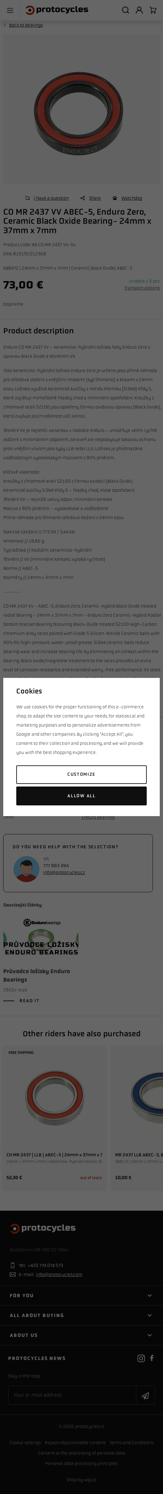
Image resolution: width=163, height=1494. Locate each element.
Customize (81, 774)
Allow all (81, 796)
